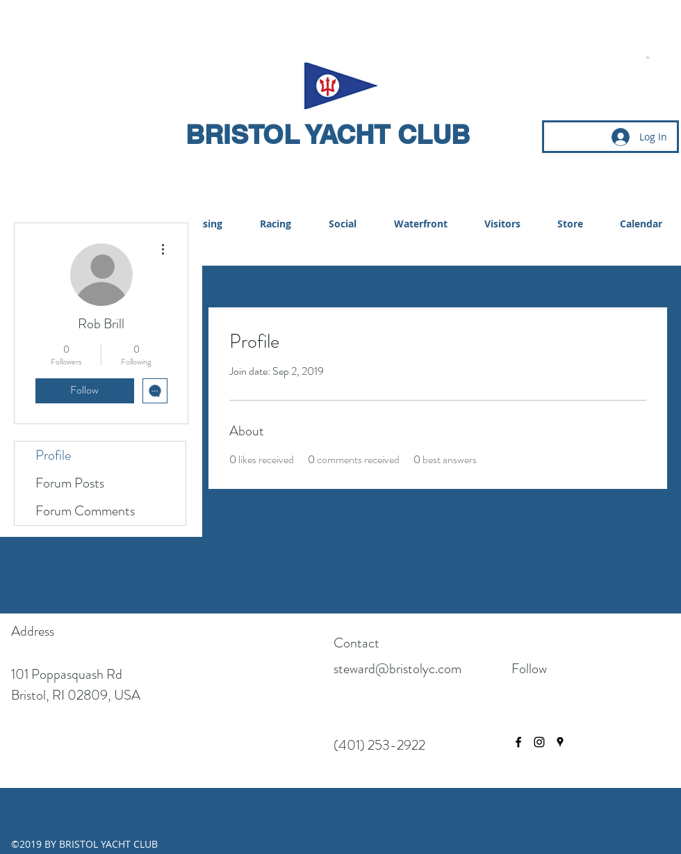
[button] (648, 57)
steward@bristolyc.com (397, 669)
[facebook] (518, 742)
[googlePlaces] (560, 742)
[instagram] (539, 742)
